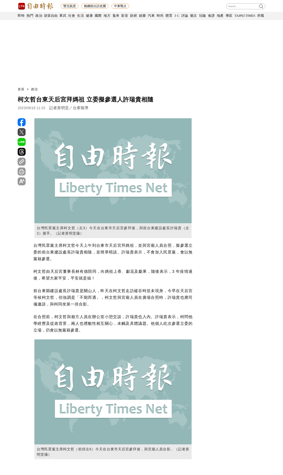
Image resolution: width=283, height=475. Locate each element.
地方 (107, 16)
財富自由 (50, 16)
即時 (21, 16)
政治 (38, 16)
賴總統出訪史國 (95, 6)
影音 (124, 16)
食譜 (211, 16)
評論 (184, 16)
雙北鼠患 (69, 6)
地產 (220, 16)
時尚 (160, 16)
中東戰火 (120, 6)
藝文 (193, 16)
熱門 (30, 16)
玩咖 (202, 16)
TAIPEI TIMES (244, 16)
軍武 (62, 16)
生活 (80, 16)
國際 (98, 16)
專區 (229, 16)
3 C (176, 16)
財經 (133, 16)
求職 (260, 16)
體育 (168, 16)
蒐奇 (115, 16)
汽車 (151, 16)
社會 (71, 16)
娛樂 (142, 16)
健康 (89, 16)
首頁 (21, 89)
